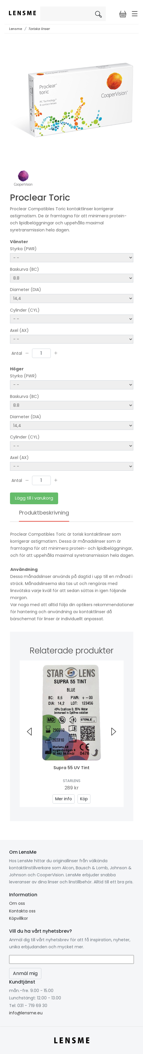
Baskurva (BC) (24, 269)
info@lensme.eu (26, 1013)
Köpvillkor (18, 918)
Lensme (15, 28)
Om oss (17, 903)
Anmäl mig (25, 973)
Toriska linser (39, 28)
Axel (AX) (19, 330)
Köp (84, 799)
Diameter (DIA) (25, 290)
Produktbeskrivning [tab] (44, 512)
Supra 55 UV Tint (71, 768)
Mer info (63, 799)
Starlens (71, 780)
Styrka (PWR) (23, 249)
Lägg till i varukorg (34, 498)
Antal (16, 353)
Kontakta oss (22, 911)
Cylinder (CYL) (25, 310)
